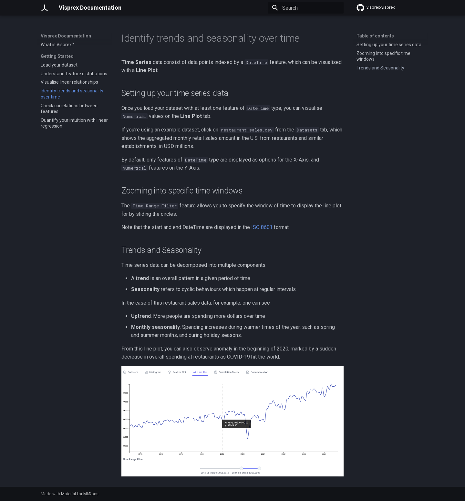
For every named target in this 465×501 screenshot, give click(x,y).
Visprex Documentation (66, 35)
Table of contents (375, 35)
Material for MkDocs (79, 493)
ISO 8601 (262, 227)
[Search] (306, 8)
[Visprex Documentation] (44, 7)
